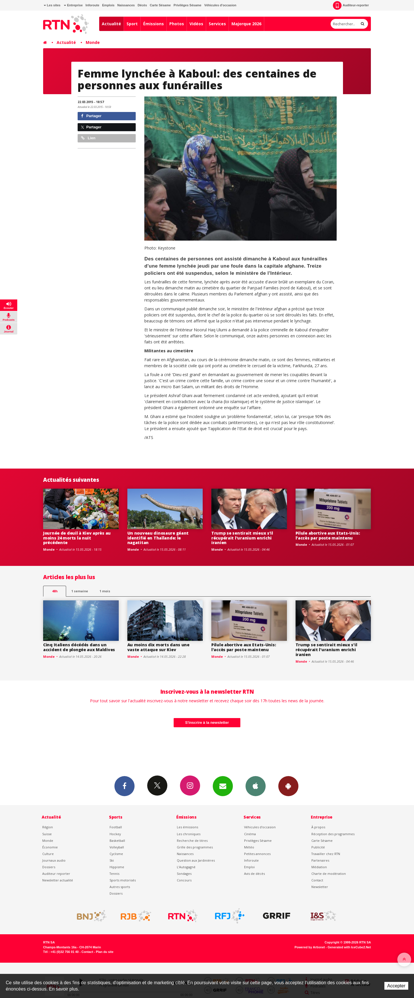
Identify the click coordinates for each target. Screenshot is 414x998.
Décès (142, 5)
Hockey (115, 834)
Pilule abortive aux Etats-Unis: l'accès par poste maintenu (328, 535)
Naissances (126, 5)
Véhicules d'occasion (220, 5)
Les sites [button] (52, 5)
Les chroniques (188, 834)
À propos (318, 827)
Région (47, 827)
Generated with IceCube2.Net (349, 947)
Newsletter (319, 887)
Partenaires (320, 860)
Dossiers (48, 867)
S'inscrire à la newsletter (207, 722)
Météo (249, 847)
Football (116, 827)
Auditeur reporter (56, 873)
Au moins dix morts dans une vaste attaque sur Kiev (158, 647)
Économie (50, 847)
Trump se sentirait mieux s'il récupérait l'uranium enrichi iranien (242, 538)
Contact (317, 880)
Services (217, 23)
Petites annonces (257, 854)
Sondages (184, 873)
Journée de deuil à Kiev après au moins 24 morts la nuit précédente (77, 538)
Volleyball (117, 847)
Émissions (153, 23)
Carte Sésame (160, 5)
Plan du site (104, 951)
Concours (184, 880)
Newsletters (223, 786)
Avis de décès (254, 873)
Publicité (318, 847)
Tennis (114, 873)
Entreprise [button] (73, 5)
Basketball (117, 840)
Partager (91, 116)
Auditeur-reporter (351, 5)
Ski (112, 860)
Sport (132, 23)
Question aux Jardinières (196, 860)
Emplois (108, 5)
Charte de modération (328, 873)
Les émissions (187, 827)
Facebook (124, 786)
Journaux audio (54, 860)
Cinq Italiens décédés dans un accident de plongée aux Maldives (79, 647)
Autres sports (120, 887)
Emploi (249, 867)
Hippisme (117, 867)
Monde (93, 42)
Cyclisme (116, 854)
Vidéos (196, 23)
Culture (48, 854)
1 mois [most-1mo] (104, 591)
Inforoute (92, 5)
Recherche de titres (192, 840)
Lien (88, 138)
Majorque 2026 (246, 23)
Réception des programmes (332, 834)
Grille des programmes (195, 847)
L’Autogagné (186, 867)
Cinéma (250, 834)
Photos (176, 23)
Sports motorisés (123, 880)
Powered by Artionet (310, 947)
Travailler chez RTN (325, 854)
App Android (288, 786)
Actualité (111, 23)
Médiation (319, 867)
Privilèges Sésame (188, 5)
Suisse (47, 834)
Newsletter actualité (57, 880)
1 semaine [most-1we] (79, 591)
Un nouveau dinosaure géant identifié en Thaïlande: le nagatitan (158, 538)
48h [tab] (54, 591)
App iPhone (256, 786)
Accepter (396, 985)
